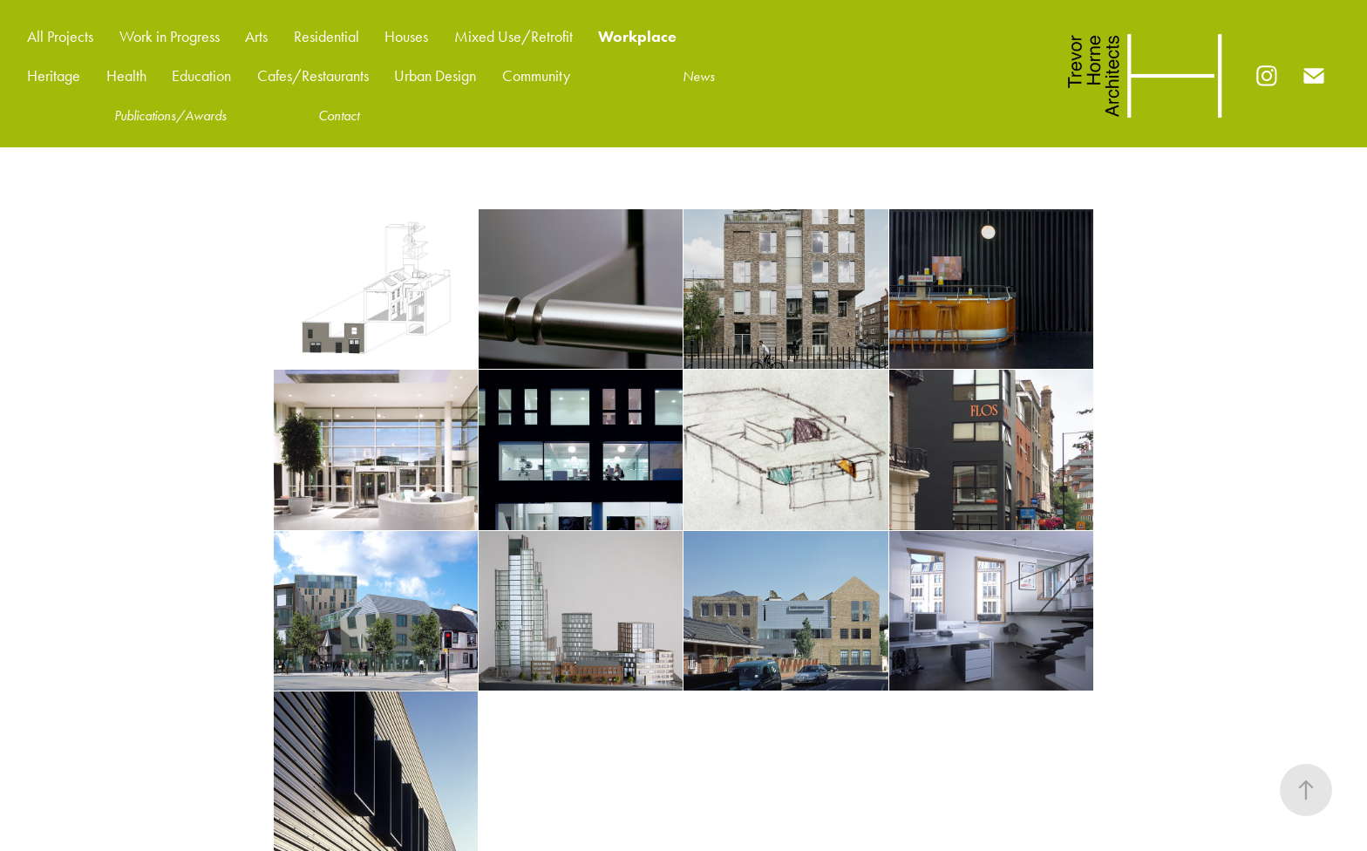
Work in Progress (169, 36)
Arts (256, 36)
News (699, 76)
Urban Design (435, 75)
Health (126, 75)
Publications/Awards (170, 115)
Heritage (53, 75)
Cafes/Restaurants (313, 75)
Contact (338, 115)
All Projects (60, 36)
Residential (326, 36)
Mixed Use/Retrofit (513, 36)
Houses (406, 36)
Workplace (637, 36)
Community (536, 75)
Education (201, 75)
